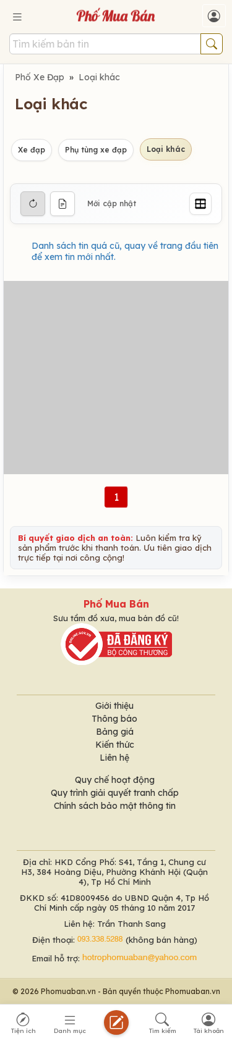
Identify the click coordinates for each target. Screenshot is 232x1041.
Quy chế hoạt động (115, 779)
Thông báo (114, 718)
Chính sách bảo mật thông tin (115, 805)
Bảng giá (115, 731)
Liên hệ (114, 757)
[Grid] (200, 203)
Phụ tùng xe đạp (96, 149)
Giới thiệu (114, 705)
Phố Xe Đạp (39, 77)
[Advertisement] (116, 377)
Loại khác (99, 77)
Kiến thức (114, 744)
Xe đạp (31, 149)
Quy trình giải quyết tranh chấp (115, 792)
